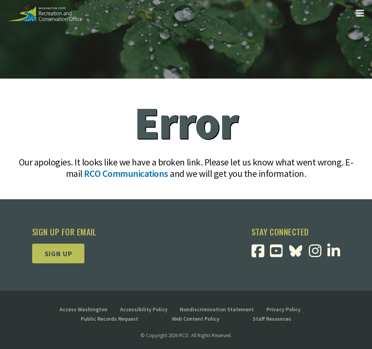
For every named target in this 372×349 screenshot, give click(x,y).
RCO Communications (126, 173)
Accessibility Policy (144, 309)
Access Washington (84, 309)
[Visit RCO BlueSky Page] (298, 250)
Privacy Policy (283, 309)
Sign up (58, 253)
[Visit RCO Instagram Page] (318, 253)
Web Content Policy (195, 318)
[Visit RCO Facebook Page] (261, 253)
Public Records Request (109, 318)
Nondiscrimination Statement (217, 309)
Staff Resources (272, 318)
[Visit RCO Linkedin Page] (336, 253)
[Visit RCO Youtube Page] (279, 253)
